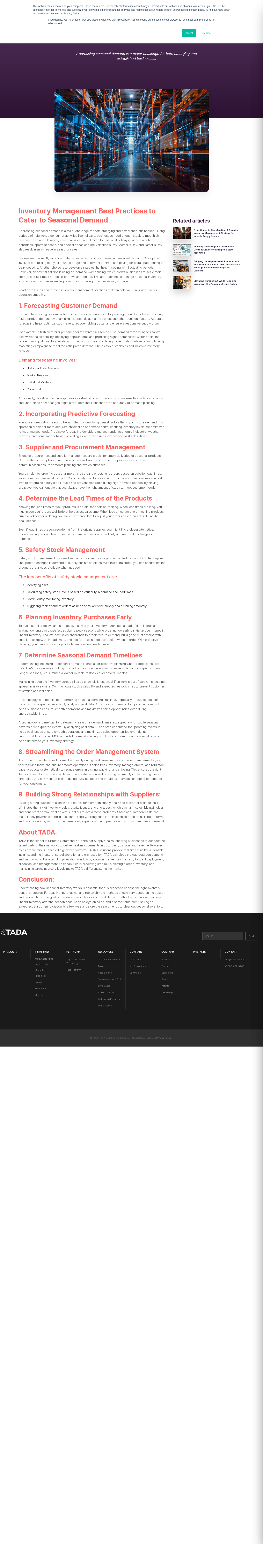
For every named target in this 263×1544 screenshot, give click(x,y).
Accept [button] (189, 33)
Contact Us (167, 972)
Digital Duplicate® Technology (75, 961)
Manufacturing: (44, 958)
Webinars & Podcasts (109, 999)
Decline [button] (206, 33)
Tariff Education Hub (109, 959)
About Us (166, 959)
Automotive (42, 964)
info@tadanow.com (235, 959)
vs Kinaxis (135, 972)
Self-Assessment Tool (109, 979)
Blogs (101, 966)
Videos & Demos (106, 992)
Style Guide (104, 985)
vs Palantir (135, 959)
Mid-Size (41, 975)
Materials (39, 995)
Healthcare (40, 988)
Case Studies (105, 972)
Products (10, 951)
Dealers (38, 982)
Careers (165, 966)
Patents (165, 985)
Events (164, 979)
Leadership (167, 992)
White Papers (105, 1005)
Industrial (41, 970)
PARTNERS (199, 951)
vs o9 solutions (138, 966)
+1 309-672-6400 (234, 966)
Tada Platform (73, 969)
